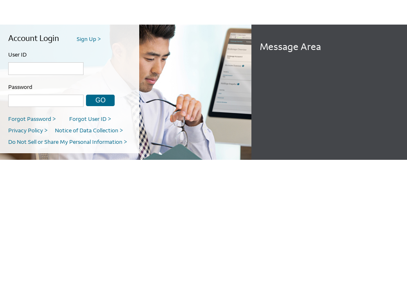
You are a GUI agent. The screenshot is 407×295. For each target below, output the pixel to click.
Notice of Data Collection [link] (89, 130)
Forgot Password (32, 119)
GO (100, 100)
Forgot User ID (90, 119)
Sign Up (89, 39)
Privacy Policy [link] (27, 130)
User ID (17, 54)
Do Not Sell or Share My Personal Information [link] (67, 141)
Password (20, 87)
